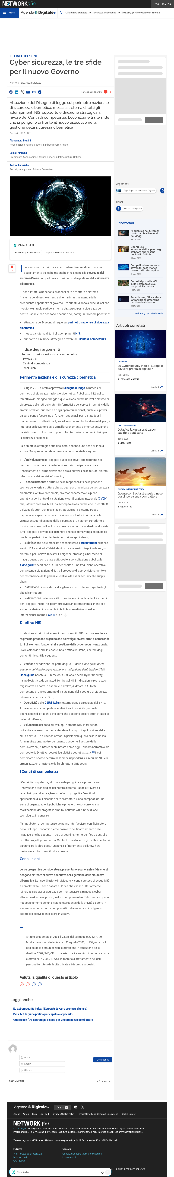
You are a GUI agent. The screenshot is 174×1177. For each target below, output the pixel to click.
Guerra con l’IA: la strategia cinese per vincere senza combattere (53, 1019)
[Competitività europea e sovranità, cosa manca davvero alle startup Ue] (140, 269)
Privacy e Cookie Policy (63, 1114)
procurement (88, 543)
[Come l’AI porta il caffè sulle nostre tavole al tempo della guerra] (140, 285)
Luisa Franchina (18, 152)
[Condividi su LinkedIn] (16, 92)
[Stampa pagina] (39, 92)
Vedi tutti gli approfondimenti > (149, 313)
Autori (26, 1114)
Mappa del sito (87, 1172)
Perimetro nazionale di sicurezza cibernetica (49, 354)
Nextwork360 (20, 1128)
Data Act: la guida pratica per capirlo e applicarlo (42, 1014)
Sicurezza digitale (31, 82)
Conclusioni (29, 368)
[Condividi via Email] (28, 92)
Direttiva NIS (29, 359)
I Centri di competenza (36, 363)
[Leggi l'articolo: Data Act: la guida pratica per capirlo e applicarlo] (140, 424)
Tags (34, 1114)
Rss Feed (44, 1114)
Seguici (62, 1107)
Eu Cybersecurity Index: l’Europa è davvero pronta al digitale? (50, 1008)
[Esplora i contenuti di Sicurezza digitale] (130, 207)
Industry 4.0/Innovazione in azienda (141, 12)
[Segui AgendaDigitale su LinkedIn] (76, 1107)
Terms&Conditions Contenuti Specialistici (97, 1114)
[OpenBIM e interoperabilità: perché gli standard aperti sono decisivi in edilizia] (140, 252)
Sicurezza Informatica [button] (104, 12)
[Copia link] (33, 92)
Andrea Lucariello (19, 165)
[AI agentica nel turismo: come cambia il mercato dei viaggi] (140, 235)
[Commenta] (102, 1059)
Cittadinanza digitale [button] (76, 12)
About (16, 1114)
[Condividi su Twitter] (22, 92)
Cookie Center (128, 1114)
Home (13, 82)
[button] (9, 13)
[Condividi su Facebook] (10, 92)
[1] (93, 752)
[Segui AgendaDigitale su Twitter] (83, 1107)
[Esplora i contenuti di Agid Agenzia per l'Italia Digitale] (137, 189)
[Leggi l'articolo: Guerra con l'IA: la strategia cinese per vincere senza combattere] (140, 488)
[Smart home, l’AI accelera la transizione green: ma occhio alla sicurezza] (140, 301)
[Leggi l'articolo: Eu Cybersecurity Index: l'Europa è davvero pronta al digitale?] (140, 360)
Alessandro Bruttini (20, 140)
